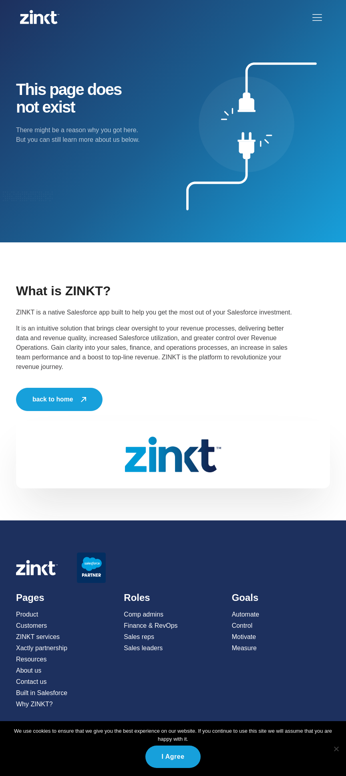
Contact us (31, 681)
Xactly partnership (41, 648)
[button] (317, 17)
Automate (245, 614)
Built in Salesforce (41, 692)
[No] (336, 749)
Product (27, 614)
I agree (172, 756)
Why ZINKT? (34, 704)
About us (28, 670)
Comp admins (143, 614)
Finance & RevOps (150, 625)
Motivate (244, 636)
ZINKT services (38, 636)
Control (242, 625)
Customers (31, 625)
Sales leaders (143, 648)
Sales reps (139, 636)
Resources (31, 659)
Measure (244, 648)
